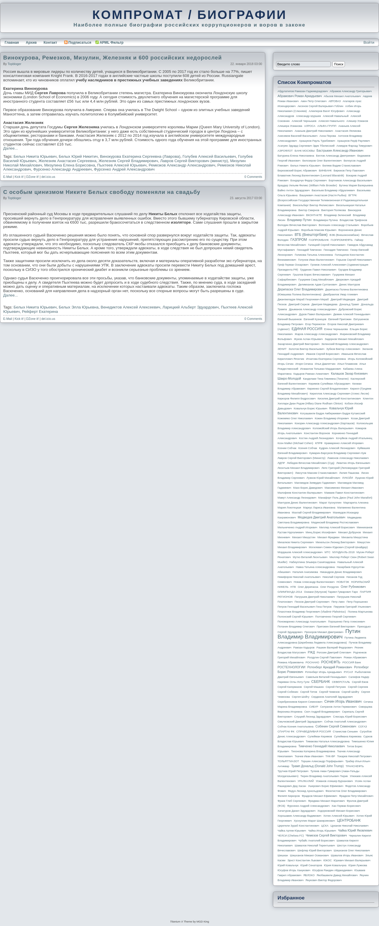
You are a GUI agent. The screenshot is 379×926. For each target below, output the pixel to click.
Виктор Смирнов (309, 210)
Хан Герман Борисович (346, 805)
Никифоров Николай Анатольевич (299, 577)
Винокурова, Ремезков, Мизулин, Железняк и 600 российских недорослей (112, 58)
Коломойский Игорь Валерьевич (333, 428)
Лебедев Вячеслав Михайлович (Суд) (310, 463)
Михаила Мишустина (354, 537)
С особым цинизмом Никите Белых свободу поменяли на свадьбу (101, 192)
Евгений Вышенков (290, 319)
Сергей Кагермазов (290, 686)
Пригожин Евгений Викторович (336, 626)
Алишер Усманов (357, 121)
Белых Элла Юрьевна (79, 307)
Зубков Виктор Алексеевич (343, 349)
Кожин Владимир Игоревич (332, 418)
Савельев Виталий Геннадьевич (326, 677)
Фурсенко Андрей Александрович (124, 169)
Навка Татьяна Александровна (315, 567)
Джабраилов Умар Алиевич (340, 294)
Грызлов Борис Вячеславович (311, 274)
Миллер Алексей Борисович (337, 527)
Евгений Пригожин (340, 319)
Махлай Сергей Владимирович (311, 512)
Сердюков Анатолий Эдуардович (332, 696)
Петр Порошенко (357, 601)
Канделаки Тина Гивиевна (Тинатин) (326, 378)
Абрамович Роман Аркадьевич (300, 96)
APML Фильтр (112, 43)
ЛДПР (281, 463)
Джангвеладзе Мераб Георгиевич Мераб (303, 299)
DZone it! (32, 176)
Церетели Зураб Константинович (298, 825)
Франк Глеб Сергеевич (292, 800)
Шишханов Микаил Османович (309, 855)
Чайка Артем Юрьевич (292, 830)
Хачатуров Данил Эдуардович (296, 810)
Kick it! (19, 176)
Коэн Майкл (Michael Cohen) (295, 443)
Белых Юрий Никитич (78, 156)
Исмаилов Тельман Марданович (320, 368)
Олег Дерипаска (308, 586)
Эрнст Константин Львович (304, 860)
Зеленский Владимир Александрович (345, 344)
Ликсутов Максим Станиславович (316, 472)
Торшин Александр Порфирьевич (322, 761)
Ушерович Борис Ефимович (325, 786)
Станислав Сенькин (345, 731)
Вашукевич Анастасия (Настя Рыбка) (322, 195)
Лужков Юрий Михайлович (323, 477)
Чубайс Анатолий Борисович (316, 840)
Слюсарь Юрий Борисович (350, 716)
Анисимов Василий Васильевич (297, 135)
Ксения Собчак (307, 448)
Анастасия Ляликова (348, 130)
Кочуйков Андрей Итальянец (354, 438)
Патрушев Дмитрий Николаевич (314, 596)
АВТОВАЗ (335, 101)
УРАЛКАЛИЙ (306, 781)
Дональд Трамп (349, 304)
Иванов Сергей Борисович (323, 353)
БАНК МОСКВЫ (305, 150)
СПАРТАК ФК (286, 731)
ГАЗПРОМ (298, 240)
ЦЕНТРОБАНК (349, 820)
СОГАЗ (362, 726)
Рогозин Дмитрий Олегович (334, 652)
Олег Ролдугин (329, 586)
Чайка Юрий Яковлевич (355, 830)
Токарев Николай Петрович (354, 756)
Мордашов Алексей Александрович (300, 552)
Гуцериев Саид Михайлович (316, 279)
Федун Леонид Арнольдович (305, 791)
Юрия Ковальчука (335, 865)
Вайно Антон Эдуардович (294, 190)
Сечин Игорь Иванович (343, 701)
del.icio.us (48, 176)
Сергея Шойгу (300, 696)
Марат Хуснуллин (330, 502)
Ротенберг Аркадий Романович (329, 667)
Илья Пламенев (347, 363)
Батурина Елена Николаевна (296, 155)
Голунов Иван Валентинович (316, 259)
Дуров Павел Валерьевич (315, 314)
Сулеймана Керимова (347, 736)
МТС (327, 552)
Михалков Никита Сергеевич (296, 542)
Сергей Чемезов (329, 691)
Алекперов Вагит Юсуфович (327, 111)
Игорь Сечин (286, 363)
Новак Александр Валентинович (314, 581)
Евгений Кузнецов (315, 319)
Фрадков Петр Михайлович (356, 796)
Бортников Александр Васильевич (350, 180)
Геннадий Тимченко (309, 249)
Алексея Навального (331, 121)
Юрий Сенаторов (311, 865)
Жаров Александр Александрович (316, 334)
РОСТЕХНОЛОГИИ (291, 667)
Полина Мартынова (360, 611)
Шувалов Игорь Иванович (347, 855)
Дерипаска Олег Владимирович (300, 289)
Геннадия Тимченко (336, 249)
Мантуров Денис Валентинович (297, 502)
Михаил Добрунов (349, 532)
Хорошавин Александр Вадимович (299, 815)
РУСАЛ (348, 672)
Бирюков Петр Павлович (349, 170)
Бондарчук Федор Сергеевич (308, 180)
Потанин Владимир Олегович (296, 626)
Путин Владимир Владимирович (319, 634)
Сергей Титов (308, 691)
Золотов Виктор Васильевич (306, 349)
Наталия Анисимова (305, 572)
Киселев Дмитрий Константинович (339, 398)
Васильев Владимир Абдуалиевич (333, 190)
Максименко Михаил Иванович (344, 487)
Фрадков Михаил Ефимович (319, 796)
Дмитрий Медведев (343, 299)
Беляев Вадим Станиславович (341, 165)
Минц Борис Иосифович (321, 532)
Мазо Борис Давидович (308, 487)
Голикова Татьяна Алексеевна (314, 254)
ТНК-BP (330, 756)
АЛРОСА (309, 125)
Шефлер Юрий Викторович (314, 850)
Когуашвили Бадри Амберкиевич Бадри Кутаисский (332, 413)
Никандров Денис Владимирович (341, 572)
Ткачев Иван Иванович (309, 756)
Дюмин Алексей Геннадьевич (351, 314)
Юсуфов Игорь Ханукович (294, 870)
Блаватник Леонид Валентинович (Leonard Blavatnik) (311, 175)
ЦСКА (324, 825)
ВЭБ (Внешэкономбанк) (344, 235)
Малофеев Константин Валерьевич (300, 492)
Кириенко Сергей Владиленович (327, 388)
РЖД (311, 652)
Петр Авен (338, 601)
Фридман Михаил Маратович (326, 800)
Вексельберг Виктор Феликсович (313, 205)
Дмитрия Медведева (324, 304)
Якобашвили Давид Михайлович (337, 875)
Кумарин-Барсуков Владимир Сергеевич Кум (337, 453)
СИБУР (313, 706)
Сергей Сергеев (358, 686)
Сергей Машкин (314, 686)
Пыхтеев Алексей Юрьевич (121, 165)
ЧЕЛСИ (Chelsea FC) (291, 835)
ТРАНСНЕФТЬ (355, 766)
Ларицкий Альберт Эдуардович (190, 307)
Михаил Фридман (328, 537)
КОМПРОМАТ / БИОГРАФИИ (189, 15)
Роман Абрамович (355, 657)
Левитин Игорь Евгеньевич (353, 463)
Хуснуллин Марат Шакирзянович (314, 820)
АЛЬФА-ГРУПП (326, 125)
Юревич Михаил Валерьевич (352, 860)
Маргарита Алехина (356, 502)
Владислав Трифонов (353, 220)
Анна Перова (328, 135)
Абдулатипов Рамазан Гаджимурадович (303, 91)
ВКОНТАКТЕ (314, 215)
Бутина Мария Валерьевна (356, 185)
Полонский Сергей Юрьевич (295, 616)
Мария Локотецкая (289, 507)
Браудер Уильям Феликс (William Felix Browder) (307, 185)
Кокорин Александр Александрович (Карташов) (325, 423)
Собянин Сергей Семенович (335, 726)
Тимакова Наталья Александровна (328, 741)
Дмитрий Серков (299, 304)
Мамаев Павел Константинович (344, 492)
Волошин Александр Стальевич (339, 225)
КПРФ (318, 443)
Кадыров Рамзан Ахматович (311, 373)
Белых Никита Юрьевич (35, 156)
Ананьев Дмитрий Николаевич (314, 130)
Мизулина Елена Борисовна (69, 165)
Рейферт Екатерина (40, 311)
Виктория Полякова (333, 210)
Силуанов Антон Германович (338, 706)
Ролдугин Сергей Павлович (324, 657)
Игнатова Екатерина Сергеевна (326, 358)
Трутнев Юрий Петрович (293, 771)
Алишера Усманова (290, 125)
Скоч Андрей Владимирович (322, 711)
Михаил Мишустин (303, 537)
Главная (12, 43)
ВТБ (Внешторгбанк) (311, 235)
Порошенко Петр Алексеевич (346, 621)
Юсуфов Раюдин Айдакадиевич (332, 870)
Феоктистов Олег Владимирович (346, 791)
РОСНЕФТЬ (331, 662)
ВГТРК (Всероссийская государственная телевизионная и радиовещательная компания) (323, 200)
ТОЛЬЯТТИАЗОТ (288, 761)
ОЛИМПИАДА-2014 (290, 591)
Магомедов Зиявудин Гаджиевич (315, 482)
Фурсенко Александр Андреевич (62, 169)
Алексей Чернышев (304, 121)
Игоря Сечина (304, 363)
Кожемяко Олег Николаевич (295, 418)
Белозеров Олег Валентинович (322, 160)
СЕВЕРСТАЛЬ (341, 682)
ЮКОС (327, 860)
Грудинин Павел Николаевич (318, 269)
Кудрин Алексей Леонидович (337, 448)
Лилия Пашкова (349, 472)
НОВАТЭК (342, 581)
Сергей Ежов (360, 682)
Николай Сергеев (333, 577)
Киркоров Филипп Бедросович (297, 398)
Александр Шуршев (308, 116)
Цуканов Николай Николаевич (349, 825)
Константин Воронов (317, 433)
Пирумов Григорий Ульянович (352, 606)
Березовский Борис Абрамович (297, 170)
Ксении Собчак (287, 448)
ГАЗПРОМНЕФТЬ (341, 239)
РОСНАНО (312, 662)
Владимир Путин (299, 220)
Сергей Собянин (288, 691)
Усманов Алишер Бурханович (334, 781)
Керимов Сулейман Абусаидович (329, 383)
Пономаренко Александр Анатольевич (302, 621)
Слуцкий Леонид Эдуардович (312, 716)
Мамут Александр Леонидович (297, 497)
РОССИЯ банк (351, 662)
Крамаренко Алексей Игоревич (344, 443)
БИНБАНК (325, 170)
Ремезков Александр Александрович (182, 165)
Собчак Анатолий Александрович (345, 721)
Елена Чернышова (336, 329)
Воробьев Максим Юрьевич (318, 230)
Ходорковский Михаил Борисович (338, 810)
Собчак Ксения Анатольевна (295, 726)
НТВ (293, 586)
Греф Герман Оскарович (293, 264)
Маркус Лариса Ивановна (319, 507)
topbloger (14, 64)
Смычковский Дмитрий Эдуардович (300, 721)
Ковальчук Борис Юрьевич (310, 408)
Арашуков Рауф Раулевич (353, 140)
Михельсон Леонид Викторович (335, 542)
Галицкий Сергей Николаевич (326, 244)
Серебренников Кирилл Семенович (300, 701)
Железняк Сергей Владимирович (128, 161)
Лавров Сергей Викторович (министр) (194, 161)
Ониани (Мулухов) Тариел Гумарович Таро (331, 591)
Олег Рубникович (353, 586)
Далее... (10, 148)
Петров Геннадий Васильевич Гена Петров (304, 606)
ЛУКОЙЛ (347, 477)
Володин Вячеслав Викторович (297, 225)
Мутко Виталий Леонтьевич (310, 557)
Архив (31, 43)
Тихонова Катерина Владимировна (313, 751)
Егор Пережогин (315, 324)
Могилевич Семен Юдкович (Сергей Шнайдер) (338, 547)
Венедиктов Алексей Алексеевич (130, 307)
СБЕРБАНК (320, 682)
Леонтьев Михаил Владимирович (299, 467)
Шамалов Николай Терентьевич (315, 845)
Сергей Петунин (336, 686)
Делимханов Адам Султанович (317, 284)
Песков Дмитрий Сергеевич (312, 601)
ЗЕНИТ (282, 349)
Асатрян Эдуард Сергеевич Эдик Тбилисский (306, 145)
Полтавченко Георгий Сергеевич (335, 616)
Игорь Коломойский (360, 358)
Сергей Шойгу (350, 691)
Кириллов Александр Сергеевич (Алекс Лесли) (339, 393)
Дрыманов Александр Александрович (313, 309)
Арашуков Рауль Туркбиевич (317, 140)
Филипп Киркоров (289, 796)
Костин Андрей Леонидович (316, 438)
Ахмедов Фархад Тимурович (354, 145)
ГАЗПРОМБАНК (319, 239)
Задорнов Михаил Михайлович (344, 339)
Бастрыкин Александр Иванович (340, 150)
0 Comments (253, 176)
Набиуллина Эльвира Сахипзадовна (312, 562)
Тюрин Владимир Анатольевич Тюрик (324, 776)
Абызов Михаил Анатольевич (342, 96)
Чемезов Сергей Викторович (326, 835)
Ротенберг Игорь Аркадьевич (323, 672)
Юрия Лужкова (357, 865)
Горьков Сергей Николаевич (354, 259)
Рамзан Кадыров (304, 647)
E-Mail (7, 176)
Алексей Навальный (335, 116)
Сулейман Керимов (320, 736)
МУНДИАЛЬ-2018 (343, 552)
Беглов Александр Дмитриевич (335, 155)
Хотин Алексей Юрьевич (339, 815)
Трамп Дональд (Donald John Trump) (317, 766)
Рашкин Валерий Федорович (335, 647)
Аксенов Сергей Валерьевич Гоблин (320, 106)
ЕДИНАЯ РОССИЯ (307, 329)
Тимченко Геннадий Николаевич (322, 746)
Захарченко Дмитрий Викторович (299, 344)
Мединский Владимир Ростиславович (335, 522)
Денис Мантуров (349, 284)
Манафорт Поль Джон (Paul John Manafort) (345, 497)
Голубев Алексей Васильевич (209, 156)
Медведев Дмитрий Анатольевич (321, 517)
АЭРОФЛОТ (285, 150)
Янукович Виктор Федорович (324, 880)
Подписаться (77, 43)
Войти (369, 42)
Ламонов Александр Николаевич (348, 458)
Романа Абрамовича (290, 662)
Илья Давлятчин (325, 363)
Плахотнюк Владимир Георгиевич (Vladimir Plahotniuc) (312, 611)
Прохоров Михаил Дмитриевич (323, 632)
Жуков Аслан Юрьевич (308, 339)
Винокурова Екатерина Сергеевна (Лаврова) (140, 156)
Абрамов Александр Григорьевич (351, 91)
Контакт (50, 43)
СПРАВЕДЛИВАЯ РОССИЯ (313, 731)
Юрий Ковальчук (288, 865)
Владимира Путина (325, 220)
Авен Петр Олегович (314, 101)
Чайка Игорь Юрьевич (322, 830)
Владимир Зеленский (337, 215)
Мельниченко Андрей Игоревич (297, 527)
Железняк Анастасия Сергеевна (67, 161)
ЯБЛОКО (309, 875)
